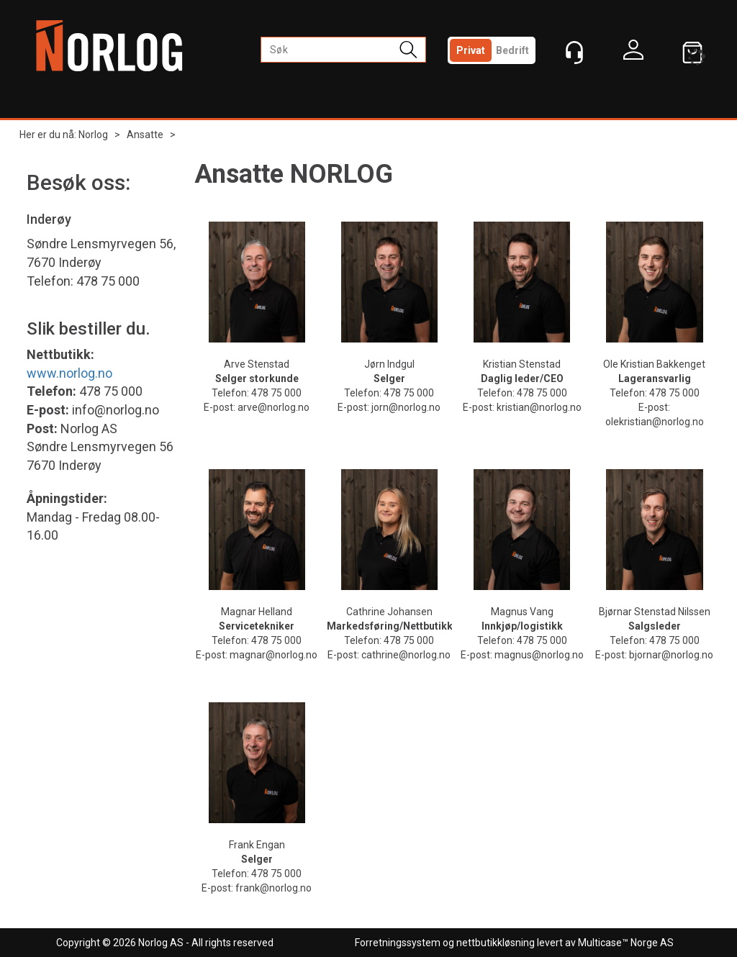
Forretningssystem (397, 942)
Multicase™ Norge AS (626, 942)
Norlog (93, 134)
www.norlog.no (69, 373)
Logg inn (633, 53)
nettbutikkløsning (495, 942)
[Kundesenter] (574, 52)
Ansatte (145, 134)
